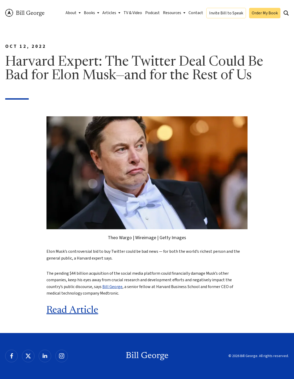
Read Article (72, 310)
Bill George (24, 13)
